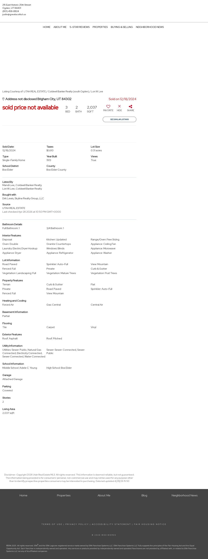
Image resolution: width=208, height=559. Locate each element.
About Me (60, 27)
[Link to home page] (104, 7)
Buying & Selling (122, 27)
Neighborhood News (150, 27)
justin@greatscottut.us (14, 14)
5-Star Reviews (80, 27)
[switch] (108, 109)
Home (46, 27)
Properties (100, 27)
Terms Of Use (52, 524)
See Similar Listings (119, 119)
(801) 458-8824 (10, 11)
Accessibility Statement (111, 524)
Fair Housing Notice (150, 524)
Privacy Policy (77, 524)
